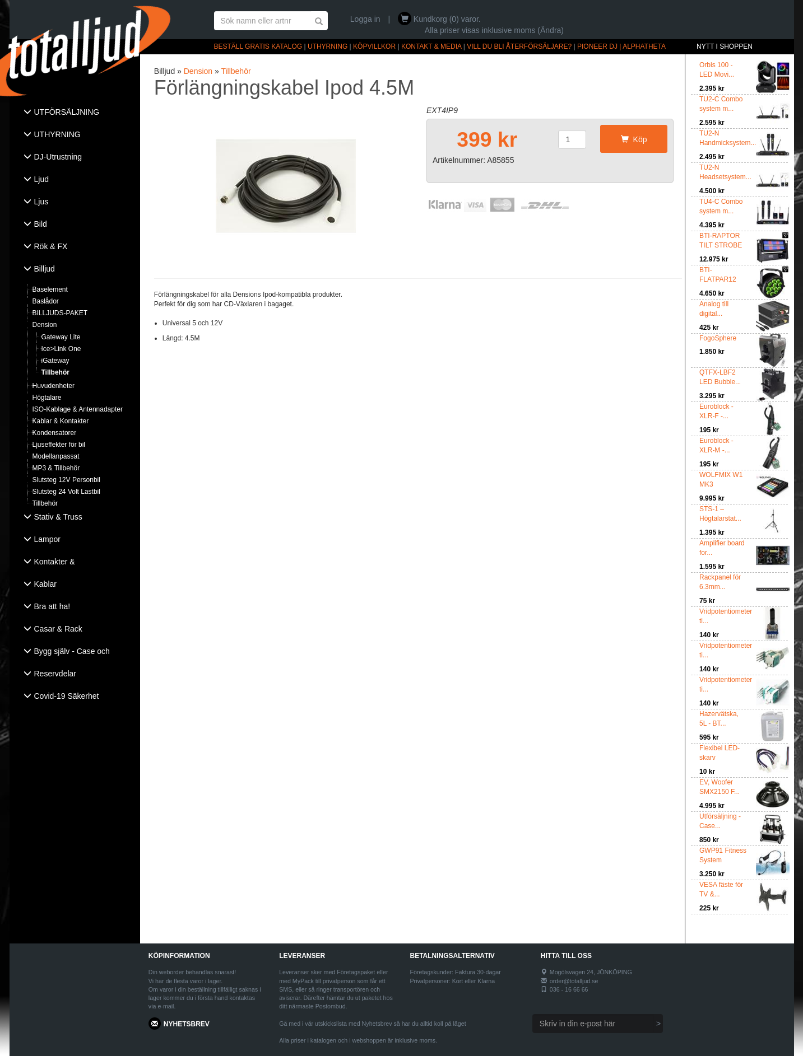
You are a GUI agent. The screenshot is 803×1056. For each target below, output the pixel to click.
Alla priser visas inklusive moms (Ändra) (494, 30)
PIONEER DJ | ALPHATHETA (621, 46)
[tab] (75, 113)
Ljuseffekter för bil (59, 444)
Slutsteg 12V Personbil (66, 480)
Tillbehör (55, 372)
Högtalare (47, 397)
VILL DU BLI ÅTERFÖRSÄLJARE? (519, 46)
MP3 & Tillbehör (56, 468)
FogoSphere (717, 338)
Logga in (365, 19)
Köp (634, 139)
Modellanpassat (56, 456)
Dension (45, 325)
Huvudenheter (54, 386)
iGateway (55, 361)
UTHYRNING (327, 46)
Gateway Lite (61, 337)
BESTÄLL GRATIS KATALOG (258, 46)
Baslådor (46, 301)
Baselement (50, 289)
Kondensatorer (55, 433)
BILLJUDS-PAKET (60, 313)
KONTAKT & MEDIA (431, 46)
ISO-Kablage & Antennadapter (78, 409)
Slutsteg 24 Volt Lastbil (66, 492)
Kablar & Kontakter (61, 421)
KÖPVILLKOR (374, 46)
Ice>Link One (61, 349)
